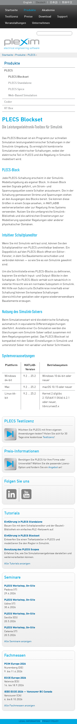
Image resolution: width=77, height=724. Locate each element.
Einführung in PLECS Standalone (23, 522)
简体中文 (67, 2)
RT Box (8, 108)
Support (62, 16)
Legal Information (29, 721)
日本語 (54, 2)
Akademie (48, 10)
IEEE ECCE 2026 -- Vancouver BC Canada (28, 692)
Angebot (53, 467)
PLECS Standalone (20, 83)
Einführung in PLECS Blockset (22, 535)
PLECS (31, 55)
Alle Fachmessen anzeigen (19, 705)
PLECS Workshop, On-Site (19, 586)
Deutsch (40, 2)
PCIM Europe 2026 (15, 664)
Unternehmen (41, 23)
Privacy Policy (50, 721)
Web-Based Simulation (22, 95)
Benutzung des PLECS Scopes (21, 549)
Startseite (11, 10)
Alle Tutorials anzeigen (17, 563)
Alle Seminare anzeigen (17, 641)
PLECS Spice (16, 89)
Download (45, 16)
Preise (28, 16)
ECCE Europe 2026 (15, 678)
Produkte (30, 10)
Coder (8, 101)
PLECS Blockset (18, 76)
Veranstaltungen (15, 23)
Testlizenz (11, 16)
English (27, 2)
